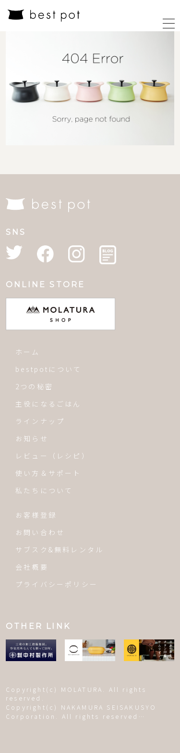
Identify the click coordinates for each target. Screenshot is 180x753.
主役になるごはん (48, 403)
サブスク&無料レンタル (59, 549)
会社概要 (31, 567)
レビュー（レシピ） (52, 455)
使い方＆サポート (48, 473)
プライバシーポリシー (56, 584)
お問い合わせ (40, 532)
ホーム (27, 352)
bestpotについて (48, 369)
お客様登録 (36, 515)
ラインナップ (40, 421)
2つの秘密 (34, 386)
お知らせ (31, 438)
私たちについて (44, 490)
